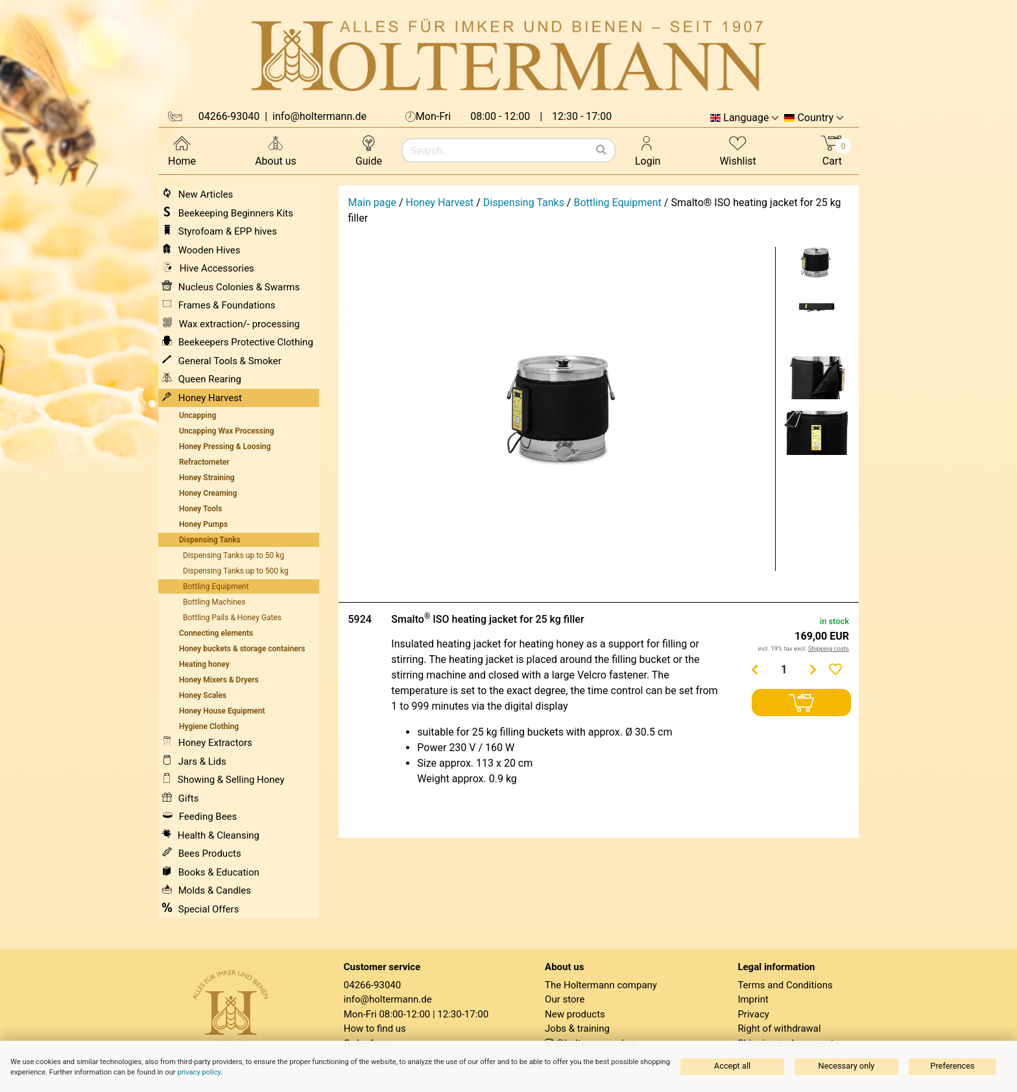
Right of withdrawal (778, 1028)
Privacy (753, 1014)
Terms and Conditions (784, 985)
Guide (368, 150)
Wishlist (737, 150)
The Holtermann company (601, 985)
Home (182, 150)
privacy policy (199, 1072)
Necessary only (847, 1066)
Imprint (753, 999)
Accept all (732, 1066)
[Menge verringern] (755, 669)
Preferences (952, 1066)
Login (647, 150)
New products (575, 1014)
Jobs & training (577, 1028)
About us (275, 150)
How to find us (375, 1028)
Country (815, 117)
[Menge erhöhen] (813, 669)
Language (746, 117)
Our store (564, 999)
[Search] (601, 150)
